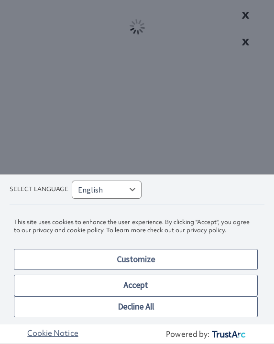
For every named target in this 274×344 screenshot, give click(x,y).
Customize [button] (136, 259)
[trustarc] (227, 334)
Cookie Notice (52, 333)
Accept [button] (135, 285)
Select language (39, 189)
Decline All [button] (136, 306)
